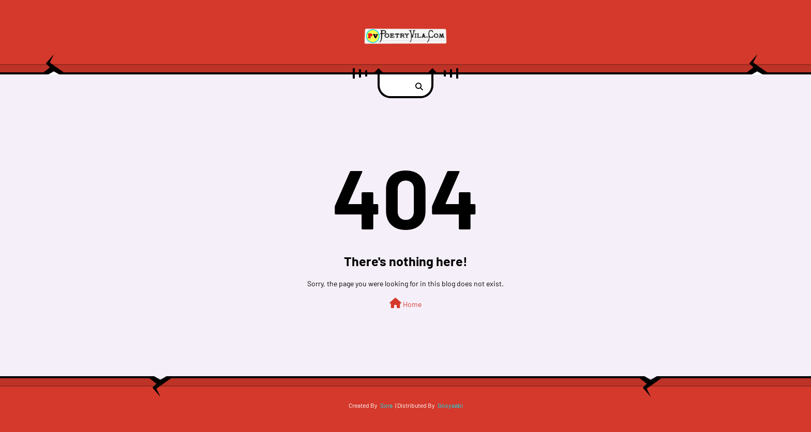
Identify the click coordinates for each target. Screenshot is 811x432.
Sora (386, 405)
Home (405, 303)
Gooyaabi (450, 405)
